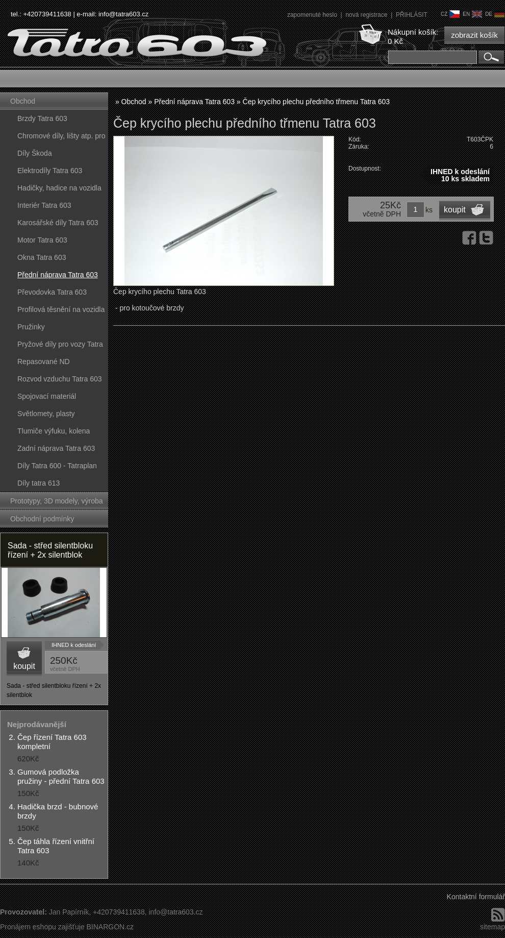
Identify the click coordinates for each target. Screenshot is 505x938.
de (494, 14)
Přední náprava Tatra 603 (57, 275)
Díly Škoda (34, 153)
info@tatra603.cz (123, 14)
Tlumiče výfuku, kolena (53, 431)
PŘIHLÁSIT (411, 14)
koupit (24, 666)
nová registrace (367, 14)
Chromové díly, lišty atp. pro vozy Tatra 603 (61, 138)
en (472, 14)
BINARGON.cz (110, 927)
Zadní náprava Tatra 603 (56, 448)
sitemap (492, 927)
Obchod (22, 101)
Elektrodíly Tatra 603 (49, 170)
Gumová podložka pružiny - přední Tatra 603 (61, 776)
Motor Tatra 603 (42, 240)
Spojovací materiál (46, 396)
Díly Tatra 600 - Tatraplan (57, 466)
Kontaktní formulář (476, 897)
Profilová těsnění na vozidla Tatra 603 (61, 311)
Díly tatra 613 (38, 483)
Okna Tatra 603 (41, 257)
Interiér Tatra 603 (44, 205)
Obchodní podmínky (42, 519)
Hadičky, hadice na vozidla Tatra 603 (59, 190)
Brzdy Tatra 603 (42, 118)
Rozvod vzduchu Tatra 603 (59, 379)
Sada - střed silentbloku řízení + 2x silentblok (50, 550)
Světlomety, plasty (46, 414)
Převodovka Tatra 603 (52, 292)
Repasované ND (43, 361)
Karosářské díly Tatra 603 (57, 223)
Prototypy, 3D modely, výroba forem (56, 503)
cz (450, 14)
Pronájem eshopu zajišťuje (42, 927)
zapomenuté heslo (313, 14)
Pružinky (31, 327)
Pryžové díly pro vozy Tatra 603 (60, 346)
